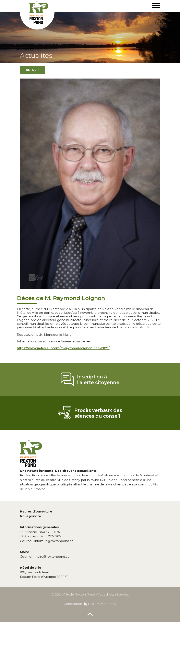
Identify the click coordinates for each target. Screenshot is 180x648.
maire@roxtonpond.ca (44, 556)
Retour (32, 70)
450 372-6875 (40, 532)
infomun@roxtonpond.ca (46, 541)
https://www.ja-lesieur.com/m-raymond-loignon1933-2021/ (63, 348)
